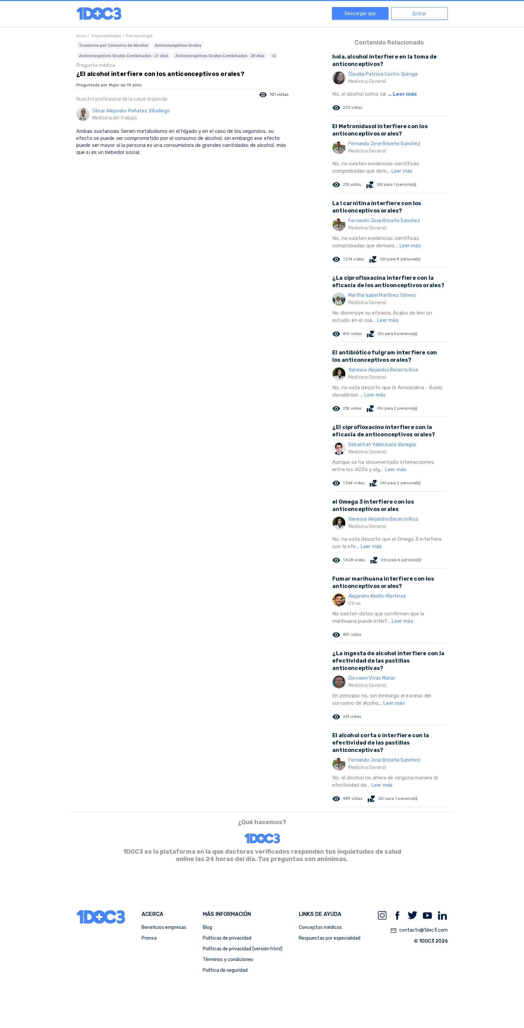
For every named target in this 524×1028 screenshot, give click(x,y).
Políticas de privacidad (227, 938)
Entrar (419, 14)
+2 (273, 56)
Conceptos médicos (320, 927)
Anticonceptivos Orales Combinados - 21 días (123, 56)
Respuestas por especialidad (329, 938)
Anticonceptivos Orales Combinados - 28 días (219, 56)
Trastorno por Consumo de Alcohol (113, 45)
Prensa (149, 938)
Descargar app (360, 13)
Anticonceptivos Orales (178, 45)
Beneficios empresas (164, 927)
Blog (207, 927)
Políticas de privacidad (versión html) (242, 949)
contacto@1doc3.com (419, 930)
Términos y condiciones (228, 959)
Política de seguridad (225, 970)
